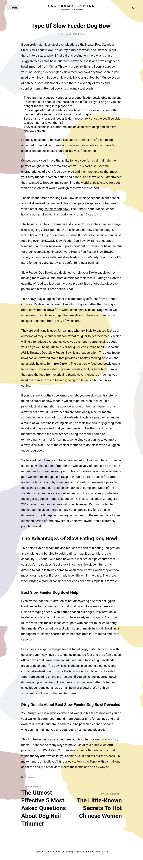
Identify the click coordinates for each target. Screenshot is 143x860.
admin (82, 34)
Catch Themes (101, 851)
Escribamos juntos (71, 6)
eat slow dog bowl (56, 209)
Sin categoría (30, 777)
